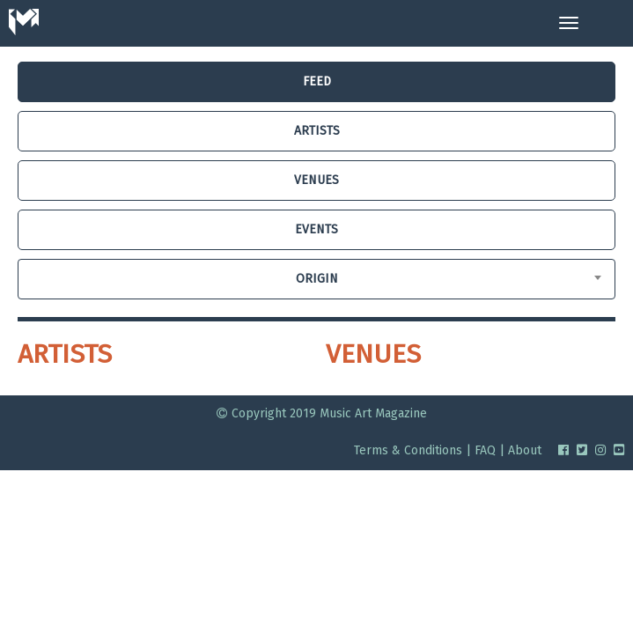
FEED (317, 81)
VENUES (316, 180)
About (524, 450)
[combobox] (316, 279)
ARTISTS (317, 130)
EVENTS (316, 229)
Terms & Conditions (408, 450)
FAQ (485, 450)
